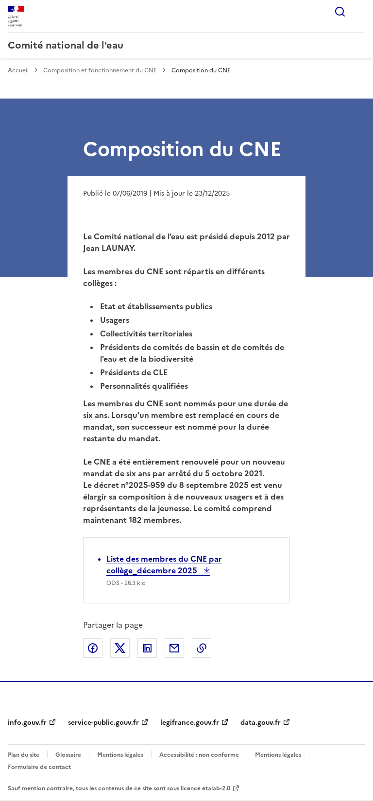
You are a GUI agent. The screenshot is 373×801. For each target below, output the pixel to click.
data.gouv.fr (260, 723)
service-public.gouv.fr (103, 723)
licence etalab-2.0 (205, 788)
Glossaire (68, 755)
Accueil (18, 70)
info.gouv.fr (27, 723)
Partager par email (174, 648)
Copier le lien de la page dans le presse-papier (201, 648)
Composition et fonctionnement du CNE (100, 70)
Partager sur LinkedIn (147, 648)
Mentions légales (120, 755)
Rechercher (340, 11)
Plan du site (23, 755)
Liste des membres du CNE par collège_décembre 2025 (164, 564)
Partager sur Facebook (92, 648)
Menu (359, 11)
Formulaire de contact (39, 767)
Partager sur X (120, 648)
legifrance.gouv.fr (189, 723)
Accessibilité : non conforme (199, 755)
